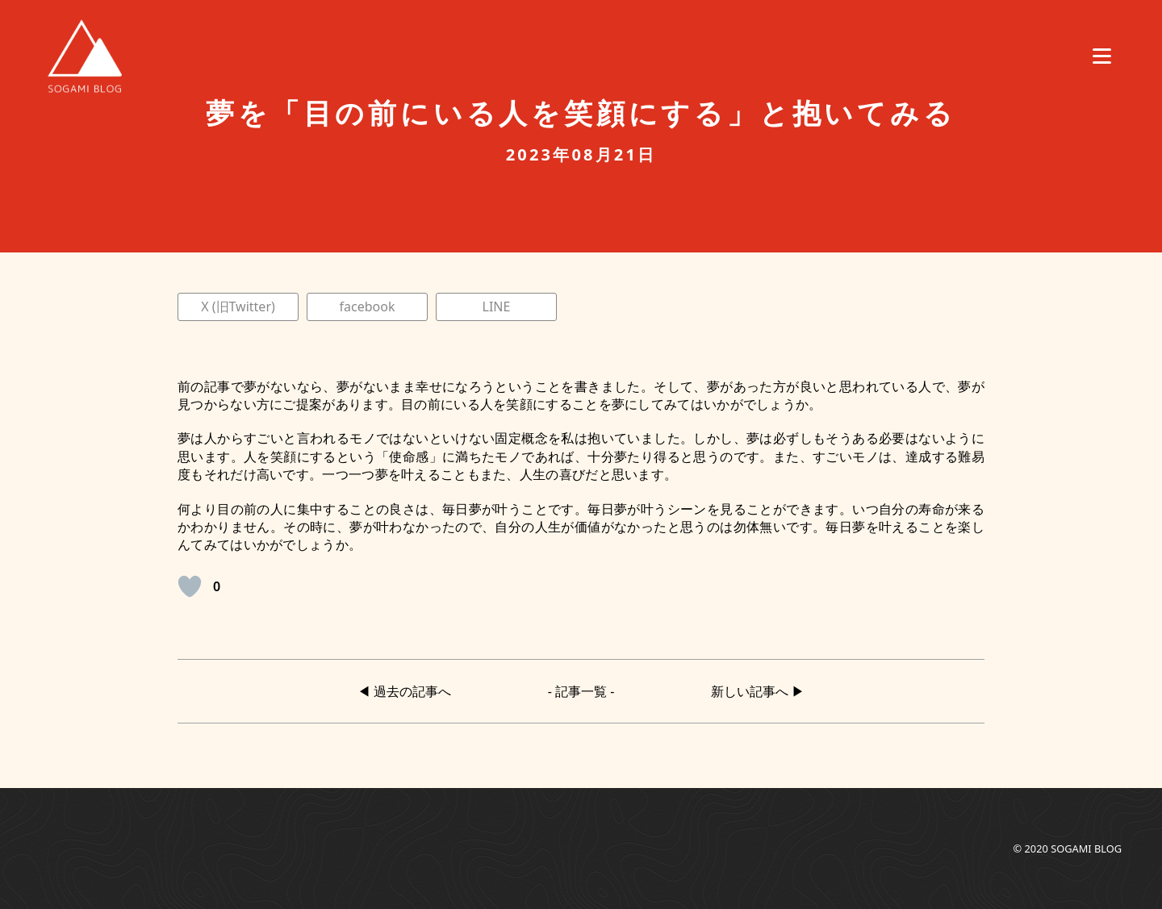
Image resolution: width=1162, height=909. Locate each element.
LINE (497, 306)
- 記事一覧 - (581, 691)
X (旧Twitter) (238, 306)
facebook (367, 306)
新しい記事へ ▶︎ (758, 691)
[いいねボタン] (190, 586)
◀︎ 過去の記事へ (404, 691)
